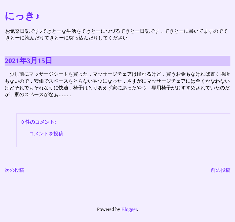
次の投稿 (14, 170)
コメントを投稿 (46, 133)
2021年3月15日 (28, 61)
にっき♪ (22, 15)
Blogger (129, 209)
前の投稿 (220, 170)
